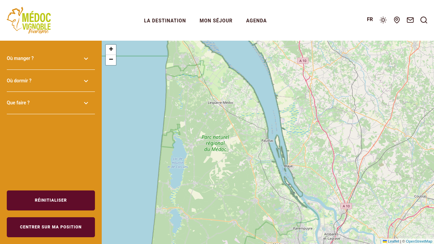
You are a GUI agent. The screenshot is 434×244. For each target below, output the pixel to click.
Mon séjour (216, 20)
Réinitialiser (51, 200)
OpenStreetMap (419, 241)
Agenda (256, 20)
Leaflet (391, 241)
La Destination (165, 20)
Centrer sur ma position (51, 227)
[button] (111, 50)
